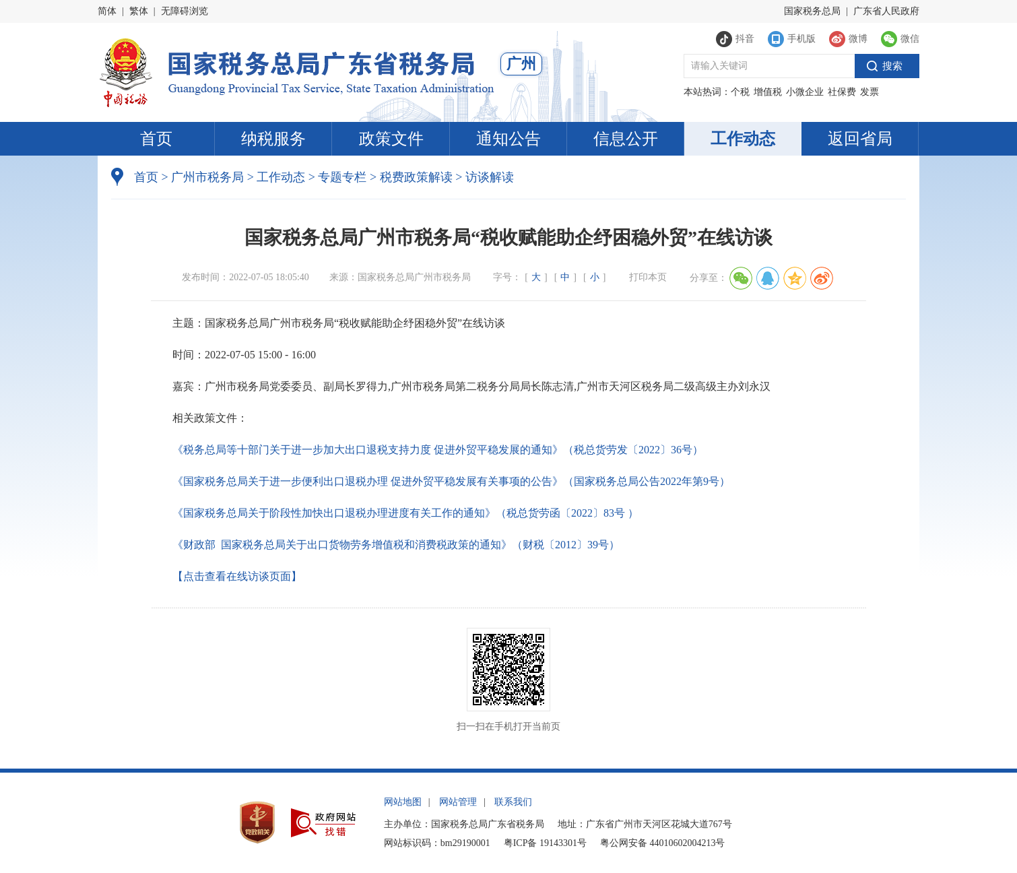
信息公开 (625, 139)
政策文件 (391, 139)
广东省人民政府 (886, 11)
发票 (869, 92)
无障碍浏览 (184, 11)
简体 (107, 11)
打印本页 (648, 277)
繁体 (138, 11)
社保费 (842, 92)
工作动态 (743, 139)
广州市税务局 (207, 177)
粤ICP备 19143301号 (545, 843)
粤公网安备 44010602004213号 (662, 843)
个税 (740, 92)
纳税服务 (273, 139)
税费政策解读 (416, 177)
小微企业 (805, 92)
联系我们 (513, 802)
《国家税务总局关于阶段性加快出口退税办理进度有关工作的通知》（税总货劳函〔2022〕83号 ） (405, 513)
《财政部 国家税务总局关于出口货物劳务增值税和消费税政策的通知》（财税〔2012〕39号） (396, 544)
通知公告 (508, 139)
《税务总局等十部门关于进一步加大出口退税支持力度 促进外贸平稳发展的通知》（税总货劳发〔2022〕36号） (437, 449)
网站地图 (403, 802)
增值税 (768, 92)
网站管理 (458, 802)
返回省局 (860, 139)
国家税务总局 (812, 11)
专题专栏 (342, 177)
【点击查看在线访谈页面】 (237, 576)
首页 (156, 139)
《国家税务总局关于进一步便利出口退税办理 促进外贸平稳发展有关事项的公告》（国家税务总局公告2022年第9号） (451, 481)
